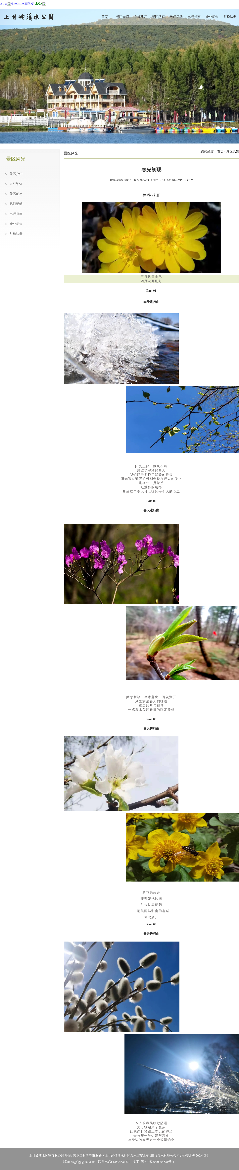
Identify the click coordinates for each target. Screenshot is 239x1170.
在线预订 (140, 16)
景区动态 (158, 16)
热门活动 (176, 16)
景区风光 (232, 151)
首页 (104, 16)
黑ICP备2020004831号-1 (157, 1161)
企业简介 (212, 16)
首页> (221, 151)
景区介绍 (122, 16)
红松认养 (230, 16)
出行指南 (194, 16)
